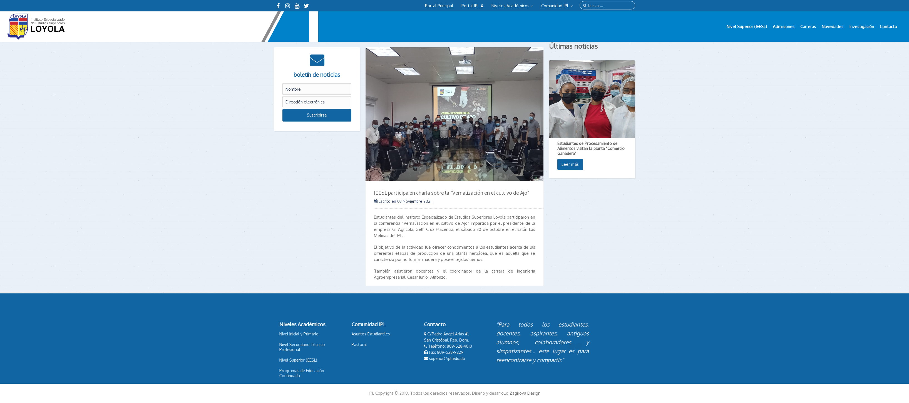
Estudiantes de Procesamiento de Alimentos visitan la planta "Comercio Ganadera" (591, 148)
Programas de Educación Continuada (282, 373)
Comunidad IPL (557, 5)
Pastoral (340, 344)
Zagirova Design (525, 393)
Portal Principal (439, 5)
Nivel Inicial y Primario (280, 334)
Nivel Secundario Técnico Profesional (283, 347)
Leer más (570, 164)
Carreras (808, 26)
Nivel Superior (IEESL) (747, 26)
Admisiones (783, 26)
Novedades (832, 26)
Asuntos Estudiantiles (352, 334)
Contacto (888, 26)
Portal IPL (472, 5)
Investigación (861, 26)
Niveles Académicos (512, 5)
